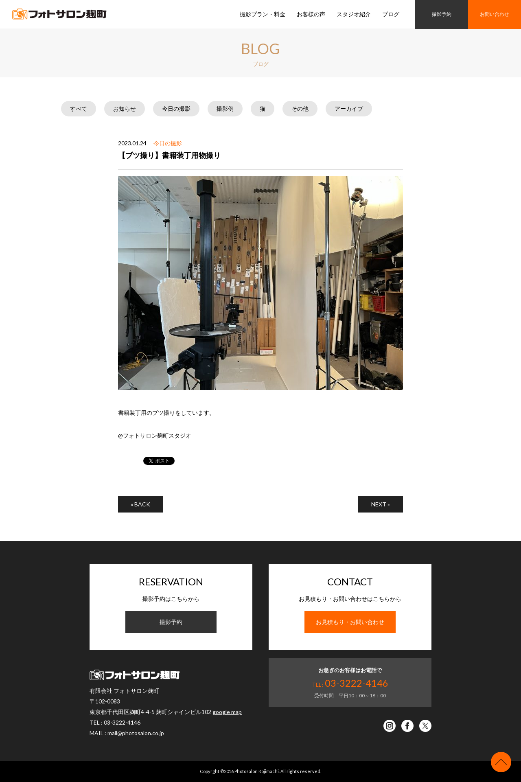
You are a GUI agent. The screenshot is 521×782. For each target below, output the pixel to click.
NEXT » (380, 504)
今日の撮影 (176, 108)
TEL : (350, 684)
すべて (78, 108)
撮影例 (225, 108)
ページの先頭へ (501, 762)
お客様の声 (311, 14)
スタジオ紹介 (354, 14)
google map (227, 711)
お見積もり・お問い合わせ (350, 621)
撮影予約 (441, 14)
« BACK (140, 504)
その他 (300, 108)
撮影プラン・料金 (262, 14)
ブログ (390, 14)
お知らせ (124, 108)
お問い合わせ (494, 14)
